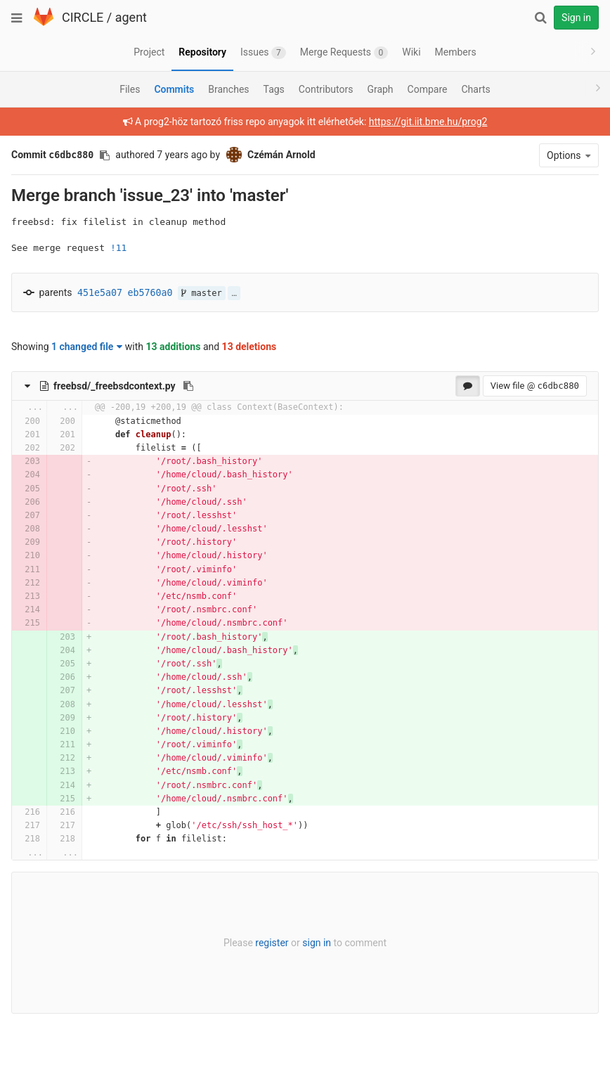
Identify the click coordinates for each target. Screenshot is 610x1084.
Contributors (326, 89)
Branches (228, 89)
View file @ (535, 385)
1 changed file (86, 346)
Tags (274, 89)
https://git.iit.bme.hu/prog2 (428, 121)
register (271, 942)
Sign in (576, 17)
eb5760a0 (150, 293)
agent (131, 17)
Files (129, 89)
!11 (118, 248)
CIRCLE (82, 17)
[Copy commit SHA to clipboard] (104, 155)
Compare (428, 89)
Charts (475, 89)
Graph (380, 89)
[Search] (540, 17)
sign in (316, 942)
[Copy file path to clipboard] (188, 386)
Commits (174, 89)
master (201, 293)
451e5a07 (99, 293)
